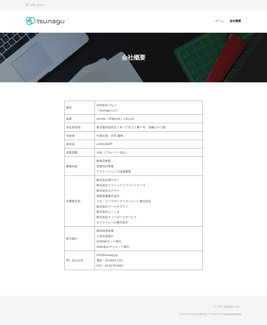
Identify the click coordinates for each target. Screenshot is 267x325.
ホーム (219, 20)
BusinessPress (232, 314)
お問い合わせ (38, 4)
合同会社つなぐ (231, 306)
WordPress (198, 314)
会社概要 (235, 20)
